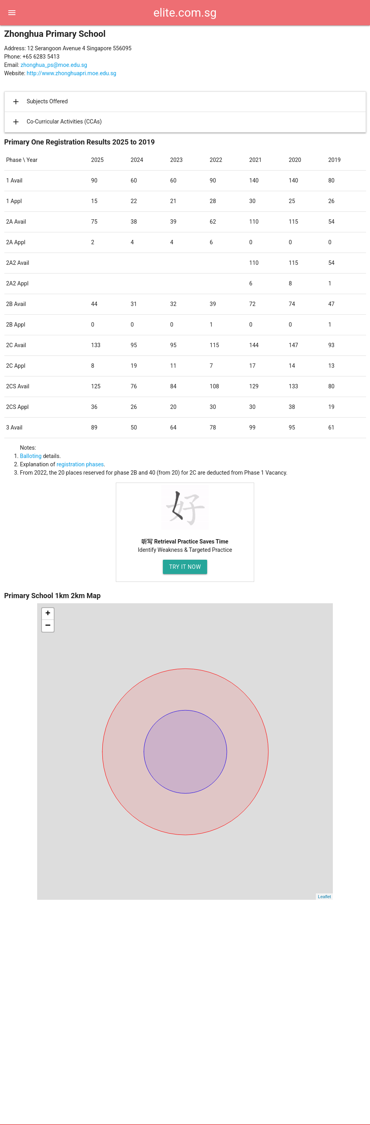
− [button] (48, 626)
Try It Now (185, 567)
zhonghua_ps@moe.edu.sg (54, 65)
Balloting (31, 456)
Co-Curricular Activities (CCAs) (56, 122)
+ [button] (47, 614)
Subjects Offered (39, 101)
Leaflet (324, 896)
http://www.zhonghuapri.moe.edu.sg (72, 73)
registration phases (80, 464)
